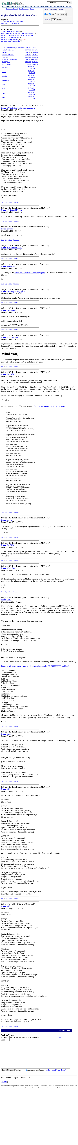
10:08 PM (35, 59)
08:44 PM (35, 52)
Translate (16, 202)
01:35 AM (32, 77)
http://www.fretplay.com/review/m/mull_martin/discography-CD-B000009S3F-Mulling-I (35, 666)
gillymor (4, 52)
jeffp (3, 93)
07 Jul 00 (28, 62)
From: (3, 108)
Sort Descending (24, 9)
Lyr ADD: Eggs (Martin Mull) (10, 37)
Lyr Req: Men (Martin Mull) (10, 39)
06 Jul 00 (28, 47)
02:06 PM (32, 94)
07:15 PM (32, 68)
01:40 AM (32, 81)
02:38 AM (35, 62)
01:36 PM (32, 90)
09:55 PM (35, 57)
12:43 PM (32, 98)
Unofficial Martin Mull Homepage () (30, 273)
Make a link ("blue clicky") (56, 1075)
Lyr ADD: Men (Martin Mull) (10, 41)
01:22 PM (32, 85)
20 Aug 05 (31, 96)
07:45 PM (35, 47)
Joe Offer (4, 67)
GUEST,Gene (6, 62)
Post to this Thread (12, 9)
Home (32, 9)
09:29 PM (35, 55)
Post (2, 202)
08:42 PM (35, 50)
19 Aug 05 (31, 75)
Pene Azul (5, 57)
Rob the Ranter (6, 64)
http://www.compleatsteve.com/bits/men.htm (52, 406)
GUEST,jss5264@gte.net (9, 59)
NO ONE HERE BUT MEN (10, 23)
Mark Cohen (5, 80)
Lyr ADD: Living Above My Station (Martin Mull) (17, 35)
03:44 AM (35, 64)
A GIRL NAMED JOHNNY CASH (12, 21)
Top (6, 202)
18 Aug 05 (31, 66)
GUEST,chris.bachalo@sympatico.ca (13, 47)
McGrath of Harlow (8, 50)
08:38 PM (32, 73)
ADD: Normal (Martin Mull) (10, 31)
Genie (3, 85)
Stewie (4, 72)
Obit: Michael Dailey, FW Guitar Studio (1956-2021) (17, 33)
